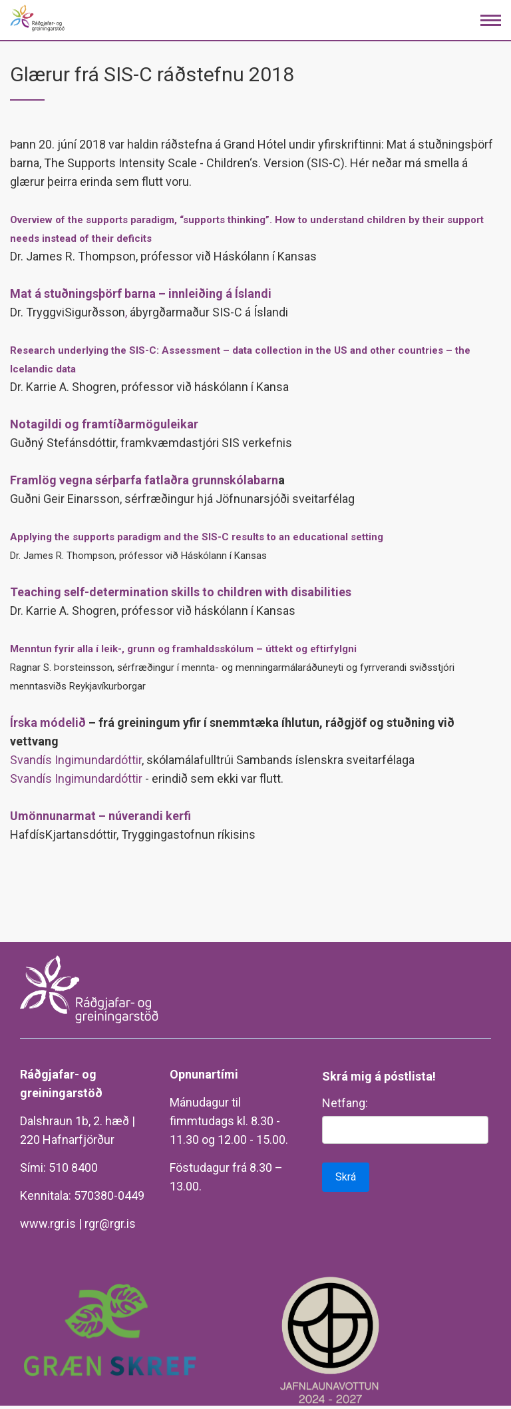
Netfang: (345, 1103)
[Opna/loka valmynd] (490, 20)
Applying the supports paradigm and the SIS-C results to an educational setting (196, 537)
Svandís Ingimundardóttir (76, 760)
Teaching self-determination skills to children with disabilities (180, 592)
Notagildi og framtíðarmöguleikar (104, 424)
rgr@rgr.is (110, 1223)
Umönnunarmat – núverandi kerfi (100, 816)
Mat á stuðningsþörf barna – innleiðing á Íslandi (140, 293)
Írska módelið (48, 722)
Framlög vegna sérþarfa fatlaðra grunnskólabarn (144, 480)
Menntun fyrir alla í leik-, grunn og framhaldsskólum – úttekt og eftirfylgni (183, 649)
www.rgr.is (48, 1223)
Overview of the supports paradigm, (95, 220)
